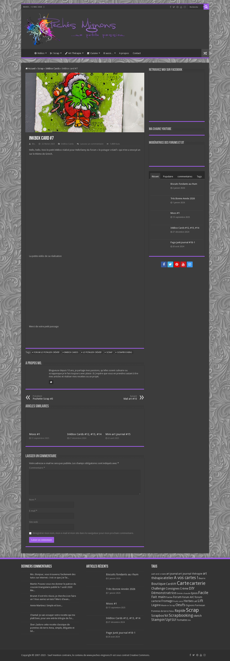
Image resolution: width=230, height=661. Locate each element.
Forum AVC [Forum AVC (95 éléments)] (188, 597)
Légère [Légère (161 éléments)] (156, 605)
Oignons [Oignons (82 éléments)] (190, 605)
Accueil (27, 53)
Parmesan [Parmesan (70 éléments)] (200, 605)
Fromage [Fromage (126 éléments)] (167, 601)
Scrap (54, 53)
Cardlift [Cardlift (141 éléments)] (171, 584)
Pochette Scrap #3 (51, 397)
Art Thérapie (73, 53)
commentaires (185, 176)
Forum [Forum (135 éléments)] (177, 597)
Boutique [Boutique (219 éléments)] (158, 584)
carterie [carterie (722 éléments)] (197, 583)
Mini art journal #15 (117, 434)
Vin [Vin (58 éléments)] (189, 620)
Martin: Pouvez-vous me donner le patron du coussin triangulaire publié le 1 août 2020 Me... (53, 587)
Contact (137, 53)
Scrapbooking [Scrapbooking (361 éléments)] (181, 615)
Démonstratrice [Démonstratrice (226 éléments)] (163, 593)
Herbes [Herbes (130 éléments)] (188, 601)
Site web (33, 522)
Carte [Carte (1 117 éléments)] (183, 583)
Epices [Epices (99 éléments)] (194, 593)
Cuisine (92, 53)
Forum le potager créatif (46, 352)
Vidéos (39, 53)
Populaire (168, 176)
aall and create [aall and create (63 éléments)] (158, 574)
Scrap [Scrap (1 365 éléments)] (192, 610)
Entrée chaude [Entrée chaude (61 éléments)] (183, 593)
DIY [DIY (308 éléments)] (191, 588)
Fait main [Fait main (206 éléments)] (158, 597)
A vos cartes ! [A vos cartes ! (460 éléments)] (186, 577)
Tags (199, 176)
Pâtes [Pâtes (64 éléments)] (171, 611)
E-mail (33, 510)
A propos (124, 53)
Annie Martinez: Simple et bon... (46, 605)
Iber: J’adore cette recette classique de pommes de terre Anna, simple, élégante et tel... (52, 627)
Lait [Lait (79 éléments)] (195, 601)
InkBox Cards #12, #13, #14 (84, 434)
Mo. (33, 144)
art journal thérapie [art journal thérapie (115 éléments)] (190, 573)
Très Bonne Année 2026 (183, 198)
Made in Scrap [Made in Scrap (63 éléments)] (168, 605)
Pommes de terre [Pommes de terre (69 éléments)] (159, 611)
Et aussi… (108, 53)
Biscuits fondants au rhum (184, 184)
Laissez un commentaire (91, 144)
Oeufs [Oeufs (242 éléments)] (180, 605)
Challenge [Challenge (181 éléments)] (158, 588)
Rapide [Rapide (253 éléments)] (180, 611)
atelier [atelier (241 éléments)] (168, 578)
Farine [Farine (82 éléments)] (169, 597)
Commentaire (37, 467)
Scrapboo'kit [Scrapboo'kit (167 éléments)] (159, 615)
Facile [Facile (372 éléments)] (203, 592)
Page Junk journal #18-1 (183, 242)
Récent (155, 176)
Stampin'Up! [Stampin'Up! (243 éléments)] (161, 620)
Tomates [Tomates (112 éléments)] (182, 620)
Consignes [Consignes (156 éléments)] (173, 588)
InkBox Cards (53, 68)
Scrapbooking (124, 352)
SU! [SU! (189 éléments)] (173, 620)
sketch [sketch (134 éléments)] (198, 615)
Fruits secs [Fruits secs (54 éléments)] (178, 601)
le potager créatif (92, 352)
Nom (32, 499)
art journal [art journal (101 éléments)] (172, 573)
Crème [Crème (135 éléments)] (184, 588)
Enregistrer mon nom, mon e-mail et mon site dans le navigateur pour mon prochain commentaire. (83, 533)
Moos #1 (34, 434)
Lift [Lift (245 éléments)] (200, 601)
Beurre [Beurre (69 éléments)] (202, 578)
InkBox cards (71, 352)
